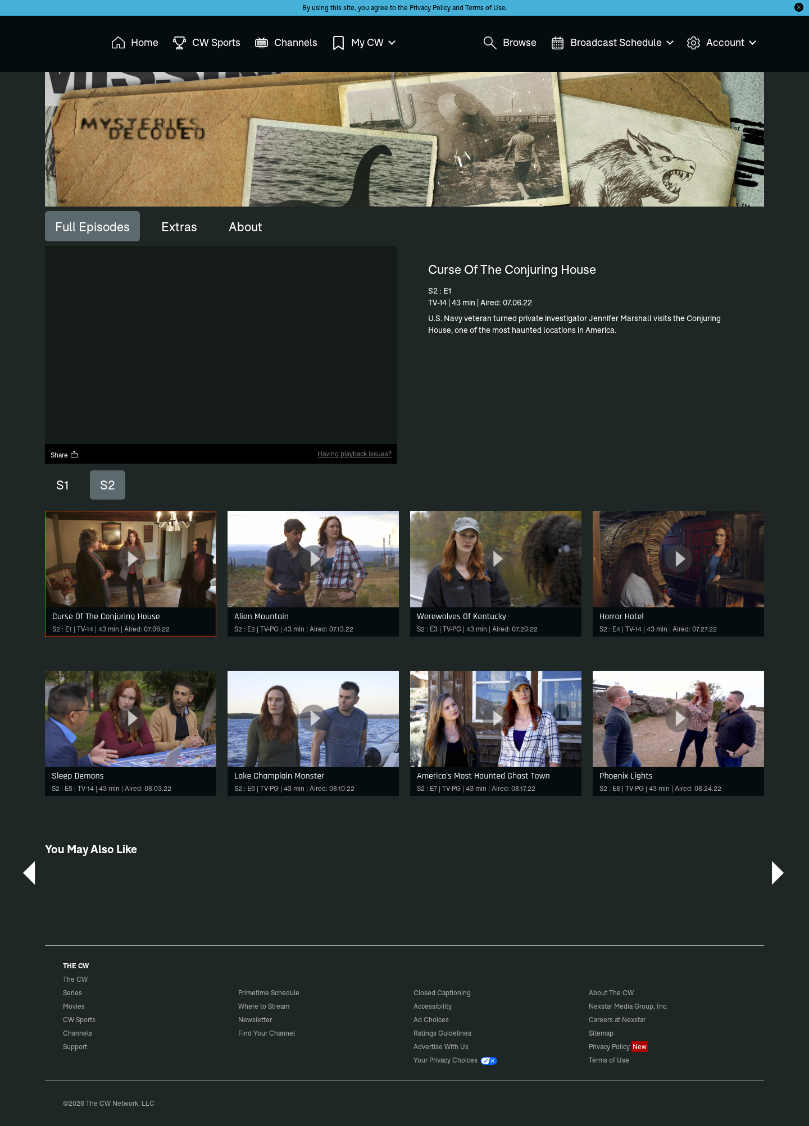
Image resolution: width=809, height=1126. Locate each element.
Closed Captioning (442, 992)
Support (75, 1046)
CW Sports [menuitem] (206, 43)
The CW (68, 40)
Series (72, 992)
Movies (74, 1006)
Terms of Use (485, 7)
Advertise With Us (441, 1046)
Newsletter (255, 1019)
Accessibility (432, 1006)
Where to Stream (263, 1006)
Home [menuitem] (134, 43)
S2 (107, 485)
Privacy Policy (430, 7)
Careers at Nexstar (617, 1019)
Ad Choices (431, 1019)
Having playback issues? (354, 454)
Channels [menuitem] (285, 43)
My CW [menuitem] (362, 43)
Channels (77, 1033)
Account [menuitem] (721, 43)
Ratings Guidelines (442, 1033)
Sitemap (601, 1033)
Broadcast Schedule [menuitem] (611, 43)
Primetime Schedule (268, 992)
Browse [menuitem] (510, 43)
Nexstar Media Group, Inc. (628, 1006)
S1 (62, 485)
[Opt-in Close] (798, 7)
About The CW (611, 992)
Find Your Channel (266, 1033)
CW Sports (79, 1019)
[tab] (92, 226)
